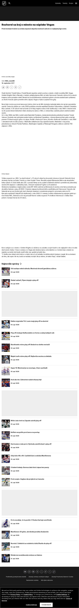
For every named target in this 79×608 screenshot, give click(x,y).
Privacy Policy (15, 594)
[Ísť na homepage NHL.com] (4, 3)
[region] (39, 597)
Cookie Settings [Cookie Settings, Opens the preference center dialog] (31, 605)
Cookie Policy (28, 594)
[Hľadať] (9, 3)
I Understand (46, 605)
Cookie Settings (61, 594)
